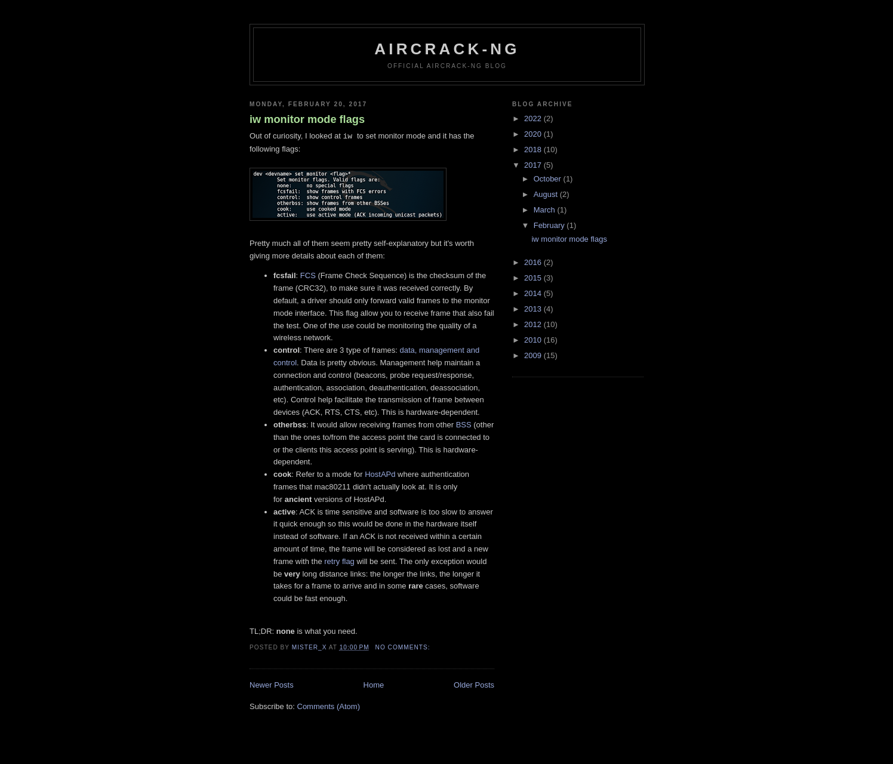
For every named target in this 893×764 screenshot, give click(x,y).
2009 (534, 355)
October (548, 178)
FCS (308, 275)
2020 (534, 134)
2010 (534, 339)
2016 (534, 262)
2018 (534, 149)
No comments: (404, 647)
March (546, 209)
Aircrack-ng (447, 49)
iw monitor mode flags (307, 119)
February (550, 225)
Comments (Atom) (328, 706)
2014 (534, 293)
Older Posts (474, 684)
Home (374, 684)
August (547, 194)
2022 (534, 118)
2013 (534, 308)
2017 (534, 165)
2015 (534, 277)
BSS (464, 424)
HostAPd (380, 474)
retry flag (339, 561)
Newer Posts (272, 684)
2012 (534, 324)
